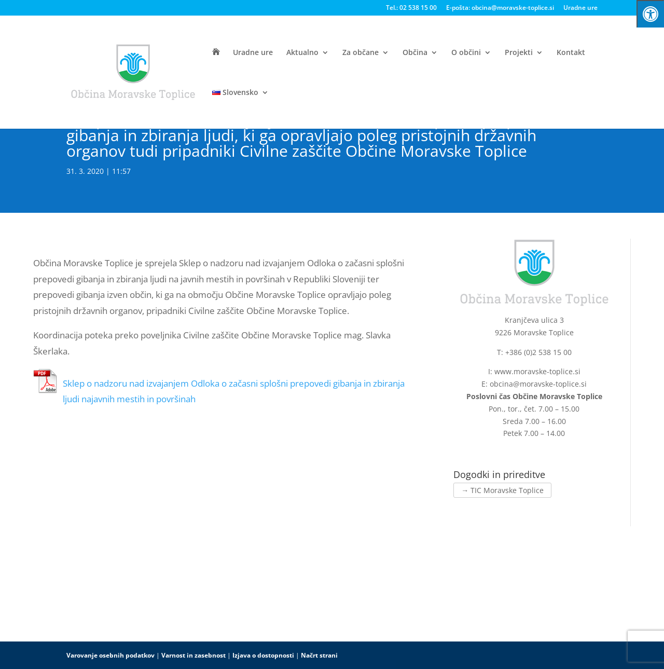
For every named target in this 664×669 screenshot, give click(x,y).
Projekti (519, 53)
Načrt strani (319, 655)
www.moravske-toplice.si (537, 371)
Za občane (360, 53)
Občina (415, 53)
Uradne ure (580, 8)
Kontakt (571, 53)
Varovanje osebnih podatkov (110, 655)
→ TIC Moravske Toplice (502, 490)
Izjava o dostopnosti (263, 655)
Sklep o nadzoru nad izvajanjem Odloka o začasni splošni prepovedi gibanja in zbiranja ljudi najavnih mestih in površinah (234, 391)
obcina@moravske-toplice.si (538, 384)
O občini (466, 53)
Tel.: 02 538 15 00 (411, 8)
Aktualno (302, 53)
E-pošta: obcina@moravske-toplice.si (500, 8)
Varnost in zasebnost (193, 655)
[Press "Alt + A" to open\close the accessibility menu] (650, 14)
